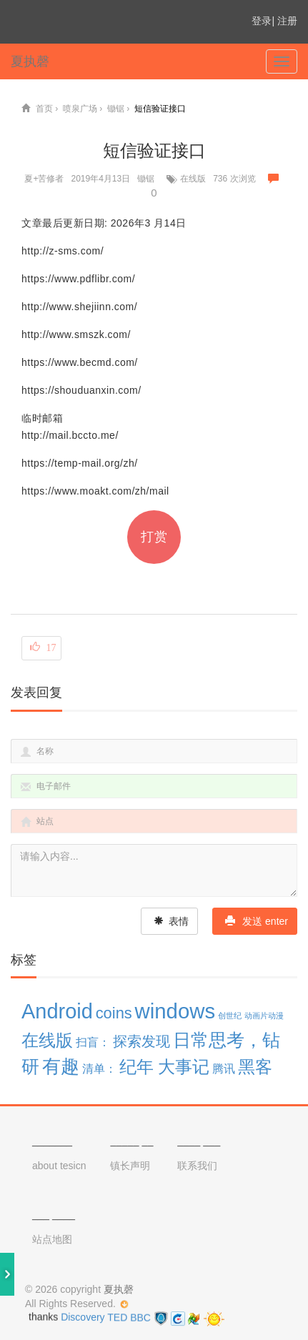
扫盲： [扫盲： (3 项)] (93, 1042)
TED (117, 1317)
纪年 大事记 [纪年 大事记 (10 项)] (164, 1066)
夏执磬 (30, 61)
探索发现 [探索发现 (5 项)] (141, 1041)
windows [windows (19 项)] (175, 1011)
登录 (262, 20)
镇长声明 (130, 1165)
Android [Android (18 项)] (57, 1011)
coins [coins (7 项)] (114, 1013)
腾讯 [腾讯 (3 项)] (223, 1068)
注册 (287, 20)
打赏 (154, 537)
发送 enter (256, 921)
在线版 (193, 179)
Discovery (83, 1318)
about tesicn (59, 1165)
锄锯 (145, 179)
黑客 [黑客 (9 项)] (255, 1067)
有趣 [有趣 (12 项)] (60, 1066)
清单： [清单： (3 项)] (99, 1068)
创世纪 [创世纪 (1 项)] (230, 1015)
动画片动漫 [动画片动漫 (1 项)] (264, 1015)
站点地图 (52, 1239)
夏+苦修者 (44, 179)
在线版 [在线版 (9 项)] (47, 1040)
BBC (142, 1317)
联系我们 (197, 1165)
